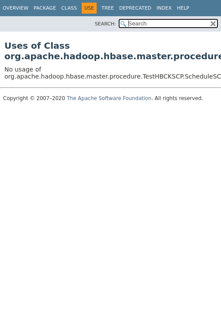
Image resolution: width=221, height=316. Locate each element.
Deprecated (135, 8)
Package (45, 8)
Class (69, 8)
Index (163, 8)
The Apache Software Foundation (109, 98)
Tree (107, 8)
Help (183, 8)
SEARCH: (105, 24)
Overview (16, 8)
